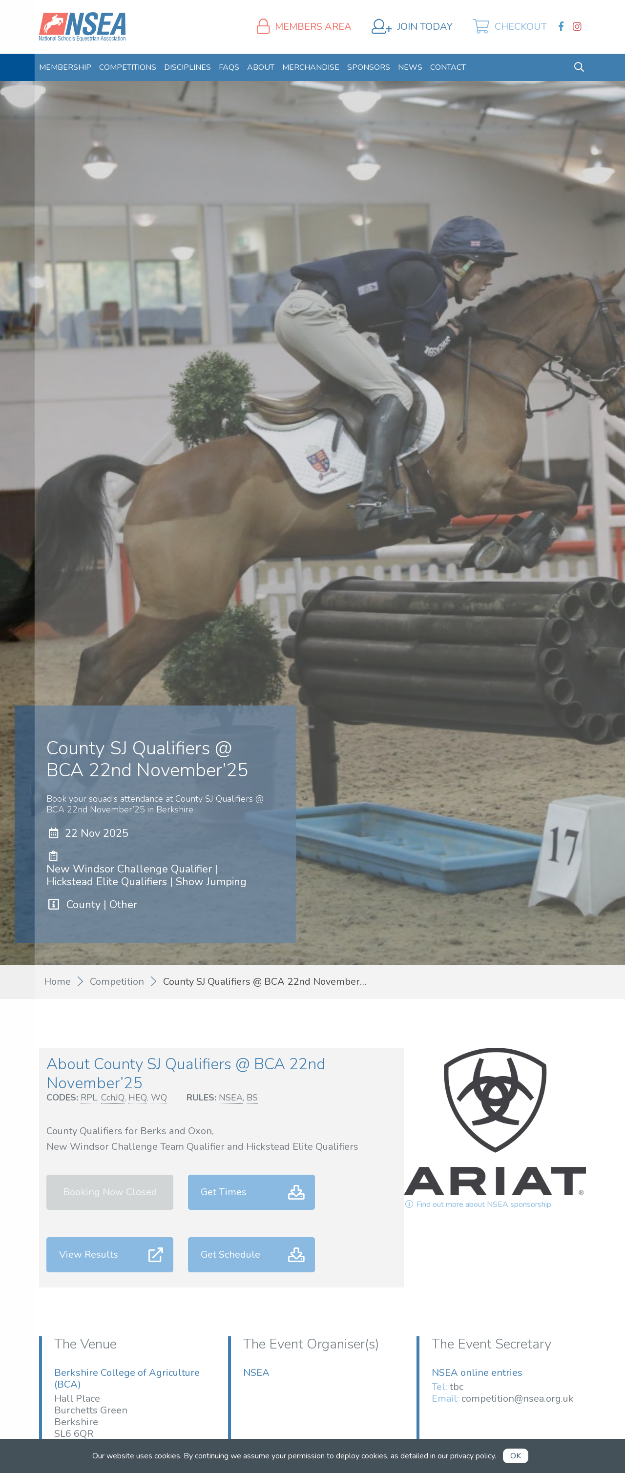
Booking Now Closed (110, 1192)
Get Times (224, 1192)
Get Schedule (230, 1254)
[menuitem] (65, 67)
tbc (456, 1386)
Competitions (127, 67)
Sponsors (368, 67)
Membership (65, 67)
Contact (448, 67)
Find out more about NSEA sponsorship (477, 1204)
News (410, 67)
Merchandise (310, 67)
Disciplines (187, 67)
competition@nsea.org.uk (517, 1398)
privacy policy (472, 1456)
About (260, 67)
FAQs (229, 67)
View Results (88, 1254)
